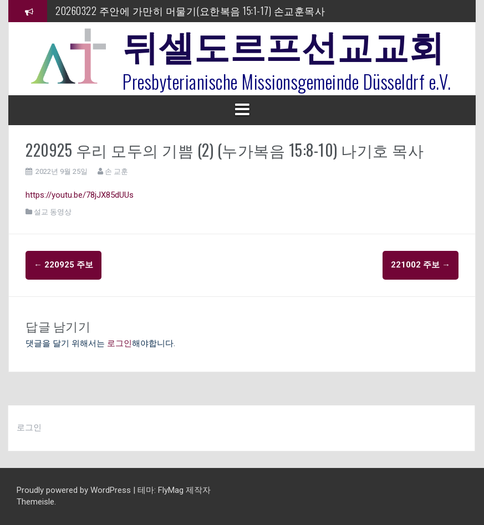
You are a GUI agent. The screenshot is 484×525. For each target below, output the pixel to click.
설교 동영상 (53, 212)
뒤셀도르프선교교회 (284, 44)
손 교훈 (116, 171)
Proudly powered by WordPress (75, 490)
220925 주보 (63, 265)
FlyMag (171, 490)
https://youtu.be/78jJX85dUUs (80, 195)
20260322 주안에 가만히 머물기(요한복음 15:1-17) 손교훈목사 (190, 10)
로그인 (119, 343)
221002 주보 (420, 265)
